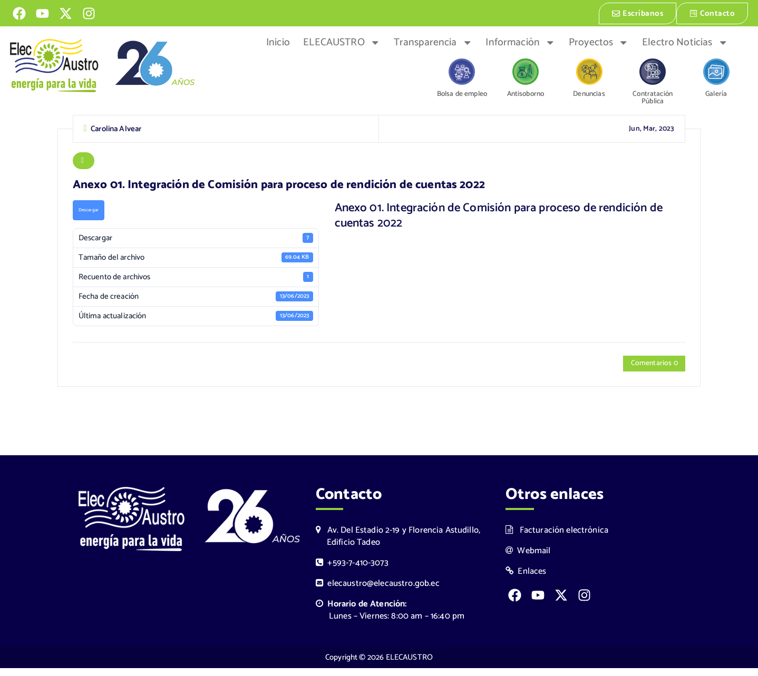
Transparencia (433, 41)
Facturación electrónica (557, 538)
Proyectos (599, 41)
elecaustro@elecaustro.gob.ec (378, 591)
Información (520, 41)
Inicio (278, 41)
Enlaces (526, 579)
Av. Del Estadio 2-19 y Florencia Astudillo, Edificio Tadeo (398, 544)
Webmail (528, 558)
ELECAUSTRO (341, 41)
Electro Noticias (685, 41)
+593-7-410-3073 (352, 571)
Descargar (90, 214)
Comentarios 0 (651, 368)
